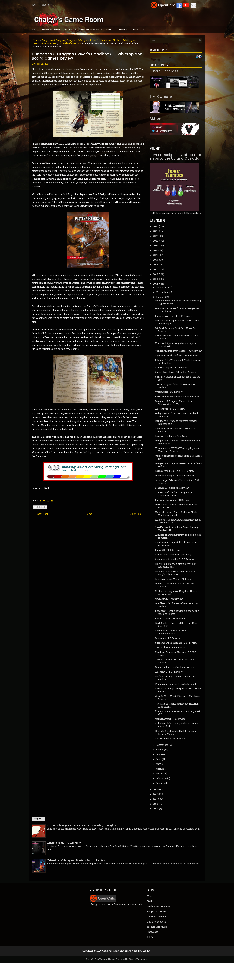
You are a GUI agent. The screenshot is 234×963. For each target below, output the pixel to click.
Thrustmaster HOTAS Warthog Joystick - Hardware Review (178, 450)
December (162, 287)
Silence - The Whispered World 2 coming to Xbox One (178, 361)
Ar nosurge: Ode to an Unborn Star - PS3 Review (177, 482)
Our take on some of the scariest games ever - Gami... (177, 310)
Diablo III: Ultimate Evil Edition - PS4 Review (175, 585)
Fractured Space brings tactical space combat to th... (175, 345)
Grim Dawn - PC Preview (169, 598)
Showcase (152, 931)
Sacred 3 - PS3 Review (167, 549)
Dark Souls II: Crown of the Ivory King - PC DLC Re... (177, 506)
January (160, 783)
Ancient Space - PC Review (170, 408)
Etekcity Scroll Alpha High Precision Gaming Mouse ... (175, 732)
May (158, 763)
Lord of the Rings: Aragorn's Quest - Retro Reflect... (178, 690)
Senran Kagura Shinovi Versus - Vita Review (175, 386)
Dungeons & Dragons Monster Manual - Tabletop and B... (176, 422)
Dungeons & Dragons (53, 40)
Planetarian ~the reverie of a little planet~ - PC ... (178, 713)
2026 (155, 226)
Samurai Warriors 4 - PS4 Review (173, 315)
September (162, 744)
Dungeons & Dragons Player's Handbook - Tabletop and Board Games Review (87, 56)
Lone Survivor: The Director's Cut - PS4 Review (176, 337)
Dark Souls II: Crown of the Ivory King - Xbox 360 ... (177, 624)
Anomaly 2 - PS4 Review (169, 671)
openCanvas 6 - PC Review (170, 618)
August (159, 749)
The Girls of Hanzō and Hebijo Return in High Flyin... (177, 705)
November (162, 292)
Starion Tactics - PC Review (170, 738)
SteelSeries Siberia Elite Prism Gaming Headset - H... (177, 529)
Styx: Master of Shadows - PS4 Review (176, 355)
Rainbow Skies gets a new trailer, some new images (177, 322)
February (161, 778)
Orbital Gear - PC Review (169, 391)
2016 (155, 274)
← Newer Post (40, 513)
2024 (155, 236)
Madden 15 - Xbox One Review (172, 487)
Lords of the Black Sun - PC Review (174, 470)
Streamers (121, 29)
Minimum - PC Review (167, 638)
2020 (155, 255)
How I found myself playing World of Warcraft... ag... (175, 565)
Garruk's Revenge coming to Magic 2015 (177, 396)
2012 (155, 794)
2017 (155, 269)
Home (34, 4)
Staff (149, 901)
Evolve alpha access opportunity (173, 554)
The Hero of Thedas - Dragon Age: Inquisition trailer (174, 494)
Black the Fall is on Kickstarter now (175, 667)
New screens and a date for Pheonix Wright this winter (175, 573)
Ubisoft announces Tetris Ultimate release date (178, 457)
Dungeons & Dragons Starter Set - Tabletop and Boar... (178, 465)
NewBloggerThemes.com (136, 959)
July (158, 754)
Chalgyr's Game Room (114, 950)
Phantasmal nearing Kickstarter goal (175, 683)
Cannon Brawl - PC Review (170, 718)
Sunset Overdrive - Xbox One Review (176, 372)
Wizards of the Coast (69, 43)
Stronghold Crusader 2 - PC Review (174, 559)
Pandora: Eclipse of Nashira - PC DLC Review (175, 653)
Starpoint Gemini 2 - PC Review (172, 499)
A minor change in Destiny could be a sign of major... (178, 536)
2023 (155, 240)
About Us (48, 4)
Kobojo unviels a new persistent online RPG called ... (176, 725)
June (158, 759)
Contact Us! (138, 29)
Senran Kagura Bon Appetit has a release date (177, 378)
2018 (155, 264)
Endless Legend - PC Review (171, 367)
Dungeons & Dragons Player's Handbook (89, 40)
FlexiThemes (101, 959)
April (159, 768)
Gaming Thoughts (156, 916)
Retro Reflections (156, 921)
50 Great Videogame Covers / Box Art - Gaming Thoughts (81, 825)
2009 (156, 808)
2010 (155, 803)
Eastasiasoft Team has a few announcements (170, 632)
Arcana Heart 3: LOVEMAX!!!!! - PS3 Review (174, 661)
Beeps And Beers (156, 911)
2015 (155, 279)
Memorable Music (157, 926)
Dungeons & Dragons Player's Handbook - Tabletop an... (178, 442)
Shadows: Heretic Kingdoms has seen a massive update (177, 612)
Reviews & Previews (51, 29)
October (160, 296)
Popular (38, 819)
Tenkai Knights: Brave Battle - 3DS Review (178, 350)
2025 (155, 231)
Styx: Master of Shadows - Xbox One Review (175, 430)
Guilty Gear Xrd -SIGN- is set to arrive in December (177, 415)
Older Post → (137, 513)
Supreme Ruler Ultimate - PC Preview (176, 642)
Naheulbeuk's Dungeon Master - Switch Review (76, 860)
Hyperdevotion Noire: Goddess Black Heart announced (176, 513)
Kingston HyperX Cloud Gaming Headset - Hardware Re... (178, 521)
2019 (155, 259)
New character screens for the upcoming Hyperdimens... (178, 302)
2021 (155, 250)
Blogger (147, 950)
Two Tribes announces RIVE (171, 647)
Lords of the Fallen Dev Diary (171, 436)
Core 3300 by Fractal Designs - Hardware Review (178, 697)
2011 (155, 799)
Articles (71, 28)
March (159, 773)
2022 (155, 245)
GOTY (108, 29)
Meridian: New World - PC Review (174, 579)
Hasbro (117, 40)
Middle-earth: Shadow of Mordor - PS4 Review (176, 605)
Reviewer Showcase (92, 28)
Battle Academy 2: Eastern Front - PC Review (175, 678)
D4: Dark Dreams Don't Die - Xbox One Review (176, 329)
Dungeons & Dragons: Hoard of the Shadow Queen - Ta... (174, 403)
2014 (155, 283)
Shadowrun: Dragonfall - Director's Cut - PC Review (177, 544)
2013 (155, 789)
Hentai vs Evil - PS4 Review (64, 842)
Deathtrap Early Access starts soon (174, 475)
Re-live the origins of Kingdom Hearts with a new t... (176, 593)
